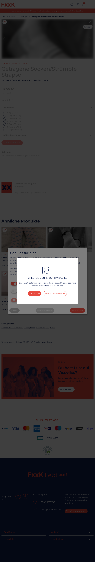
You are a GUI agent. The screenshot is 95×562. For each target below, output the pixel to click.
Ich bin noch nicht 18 (55, 293)
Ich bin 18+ (34, 293)
